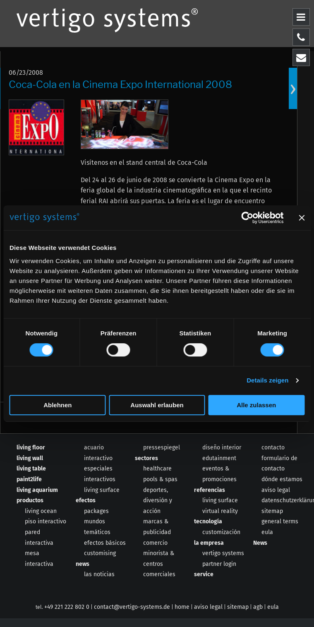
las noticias (99, 574)
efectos (86, 500)
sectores (146, 458)
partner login (219, 564)
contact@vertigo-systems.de (132, 606)
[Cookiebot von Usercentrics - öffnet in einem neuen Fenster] (247, 217)
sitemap (272, 511)
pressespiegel (161, 447)
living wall (30, 458)
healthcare (157, 468)
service (203, 574)
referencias (209, 490)
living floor (31, 447)
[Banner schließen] (301, 218)
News (260, 542)
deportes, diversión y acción (157, 501)
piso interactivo (45, 521)
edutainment (219, 458)
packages (96, 511)
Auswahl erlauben (156, 404)
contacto (273, 447)
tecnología (208, 521)
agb (258, 606)
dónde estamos (281, 479)
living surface (102, 490)
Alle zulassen (256, 404)
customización (221, 532)
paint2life (29, 479)
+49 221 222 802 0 (66, 606)
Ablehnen (57, 404)
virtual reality (220, 511)
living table (31, 468)
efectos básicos (105, 542)
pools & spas (160, 479)
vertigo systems (223, 553)
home (182, 606)
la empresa (209, 542)
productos (30, 500)
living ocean (41, 511)
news (82, 564)
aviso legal (275, 490)
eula (267, 532)
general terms (279, 521)
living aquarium (37, 490)
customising (100, 553)
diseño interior (221, 447)
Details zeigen (267, 380)
